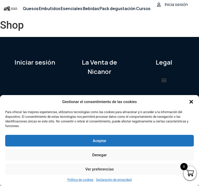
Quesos (31, 8)
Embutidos (49, 8)
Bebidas (91, 8)
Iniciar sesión (35, 62)
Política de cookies (80, 180)
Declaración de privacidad (114, 180)
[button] (191, 101)
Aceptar (99, 140)
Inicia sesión (176, 4)
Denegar (99, 155)
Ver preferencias (99, 169)
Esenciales (71, 8)
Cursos (143, 8)
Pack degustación (118, 8)
